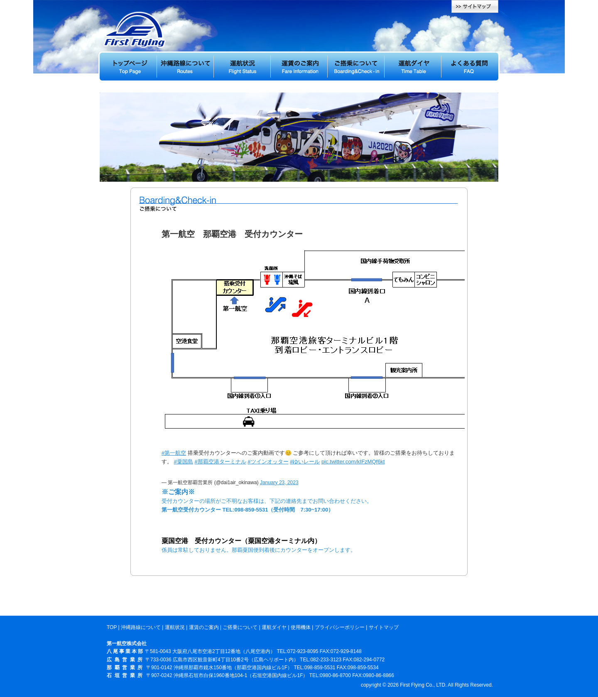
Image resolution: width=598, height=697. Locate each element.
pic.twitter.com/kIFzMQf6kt (353, 461)
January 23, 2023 (279, 482)
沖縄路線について (141, 627)
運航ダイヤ (274, 627)
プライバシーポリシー (340, 627)
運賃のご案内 (204, 627)
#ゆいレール (305, 461)
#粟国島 (183, 461)
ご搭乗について (240, 627)
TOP (112, 627)
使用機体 (301, 627)
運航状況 (175, 627)
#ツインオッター (268, 461)
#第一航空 (174, 453)
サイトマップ (384, 627)
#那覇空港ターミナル (220, 461)
